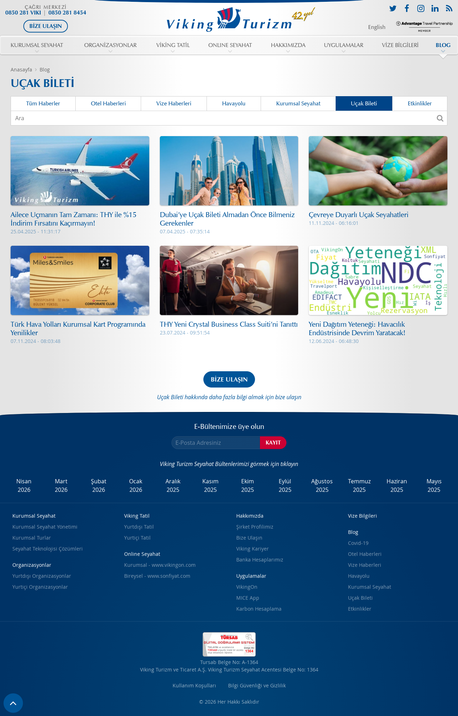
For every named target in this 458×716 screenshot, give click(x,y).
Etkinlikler (420, 103)
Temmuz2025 (359, 485)
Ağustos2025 (322, 485)
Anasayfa (21, 69)
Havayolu (233, 103)
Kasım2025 (210, 485)
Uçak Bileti (364, 103)
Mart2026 (61, 485)
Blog (45, 69)
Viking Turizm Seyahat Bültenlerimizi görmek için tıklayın (229, 464)
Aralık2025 (173, 485)
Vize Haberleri (173, 103)
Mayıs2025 (434, 485)
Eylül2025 (285, 485)
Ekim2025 (247, 485)
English (376, 27)
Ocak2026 (135, 485)
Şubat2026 (98, 485)
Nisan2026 (23, 485)
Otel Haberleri (108, 103)
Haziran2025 (397, 485)
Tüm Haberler (43, 103)
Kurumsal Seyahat (298, 103)
